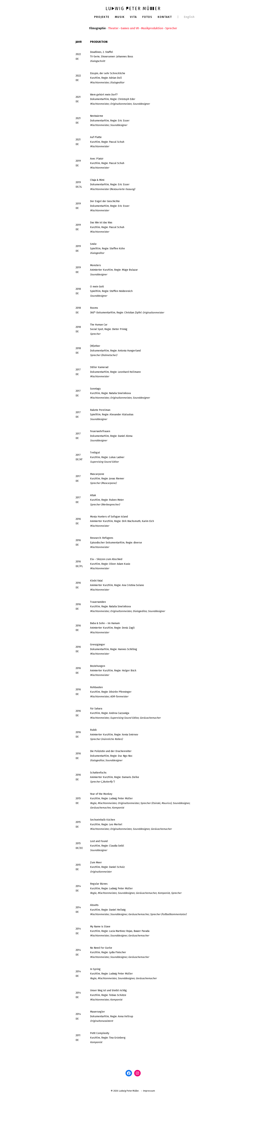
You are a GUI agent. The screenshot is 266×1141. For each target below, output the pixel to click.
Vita (133, 17)
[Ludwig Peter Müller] (133, 8)
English (190, 17)
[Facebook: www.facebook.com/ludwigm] (128, 1119)
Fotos (147, 17)
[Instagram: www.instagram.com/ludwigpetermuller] (137, 1119)
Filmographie (96, 28)
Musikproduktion (152, 28)
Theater (112, 28)
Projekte (101, 17)
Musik (119, 17)
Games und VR (129, 28)
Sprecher (172, 28)
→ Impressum (148, 1137)
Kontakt (165, 17)
